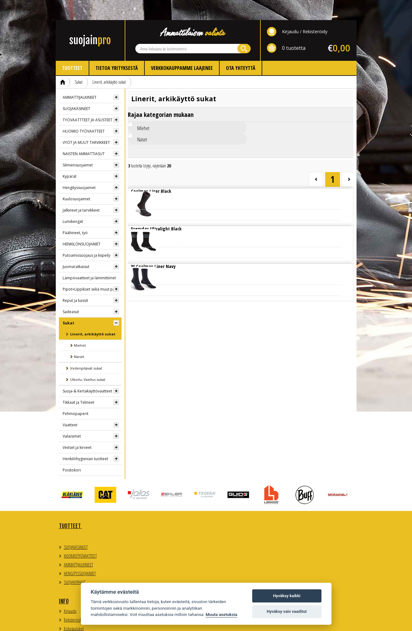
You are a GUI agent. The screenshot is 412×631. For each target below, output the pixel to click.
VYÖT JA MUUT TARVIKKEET (86, 122)
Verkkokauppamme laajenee (182, 48)
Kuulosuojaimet (76, 178)
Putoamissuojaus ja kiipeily (86, 235)
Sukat (78, 62)
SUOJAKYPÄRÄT (75, 562)
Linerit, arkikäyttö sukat (109, 62)
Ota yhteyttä (240, 48)
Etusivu (63, 62)
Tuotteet (72, 48)
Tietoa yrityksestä (117, 48)
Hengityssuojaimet (79, 167)
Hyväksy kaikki (286, 595)
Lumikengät (73, 201)
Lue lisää (154, 176)
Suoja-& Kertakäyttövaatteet (87, 371)
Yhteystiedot (225, 505)
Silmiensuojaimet (78, 145)
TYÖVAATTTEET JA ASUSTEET (87, 100)
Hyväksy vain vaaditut (287, 611)
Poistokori (72, 450)
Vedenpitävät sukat (86, 348)
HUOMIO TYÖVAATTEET (84, 111)
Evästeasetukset (295, 522)
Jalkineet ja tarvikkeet (81, 190)
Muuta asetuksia (221, 614)
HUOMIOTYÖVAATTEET (80, 536)
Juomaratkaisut (76, 246)
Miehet (80, 325)
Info (139, 505)
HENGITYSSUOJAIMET (80, 553)
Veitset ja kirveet (77, 427)
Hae (244, 28)
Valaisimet (72, 416)
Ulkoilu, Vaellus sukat (87, 359)
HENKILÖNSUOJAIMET (82, 224)
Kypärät (69, 156)
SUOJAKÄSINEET (76, 88)
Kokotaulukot (149, 533)
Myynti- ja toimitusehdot (157, 542)
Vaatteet (70, 405)
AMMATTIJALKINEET (79, 77)
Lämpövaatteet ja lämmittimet (89, 257)
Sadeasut (71, 291)
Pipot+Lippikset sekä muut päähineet (92, 269)
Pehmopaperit (75, 393)
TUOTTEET (70, 505)
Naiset (79, 336)
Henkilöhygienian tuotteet (85, 438)
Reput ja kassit (75, 280)
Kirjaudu (290, 11)
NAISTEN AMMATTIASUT (84, 133)
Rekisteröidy (315, 11)
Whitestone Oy (339, 622)
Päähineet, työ (75, 212)
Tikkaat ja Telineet (78, 382)
